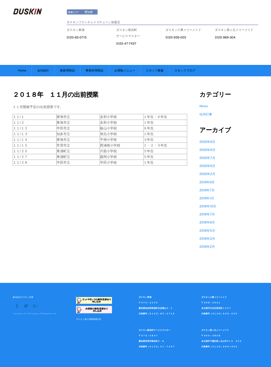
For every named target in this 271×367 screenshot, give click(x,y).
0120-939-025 (176, 37)
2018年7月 (207, 214)
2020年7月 (207, 158)
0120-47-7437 (126, 43)
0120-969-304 (225, 37)
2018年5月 (207, 230)
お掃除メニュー (124, 70)
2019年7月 (207, 190)
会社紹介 (43, 70)
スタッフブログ (184, 70)
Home (22, 70)
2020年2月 (207, 174)
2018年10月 (207, 206)
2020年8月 (207, 150)
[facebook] (17, 305)
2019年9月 (207, 182)
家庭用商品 (67, 70)
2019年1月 (206, 198)
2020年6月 (207, 166)
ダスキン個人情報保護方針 (88, 319)
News (203, 106)
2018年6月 (207, 222)
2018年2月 (207, 246)
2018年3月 (207, 238)
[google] (35, 305)
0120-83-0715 (77, 37)
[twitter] (26, 305)
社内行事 (205, 114)
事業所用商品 (94, 70)
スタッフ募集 (155, 70)
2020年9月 (207, 142)
